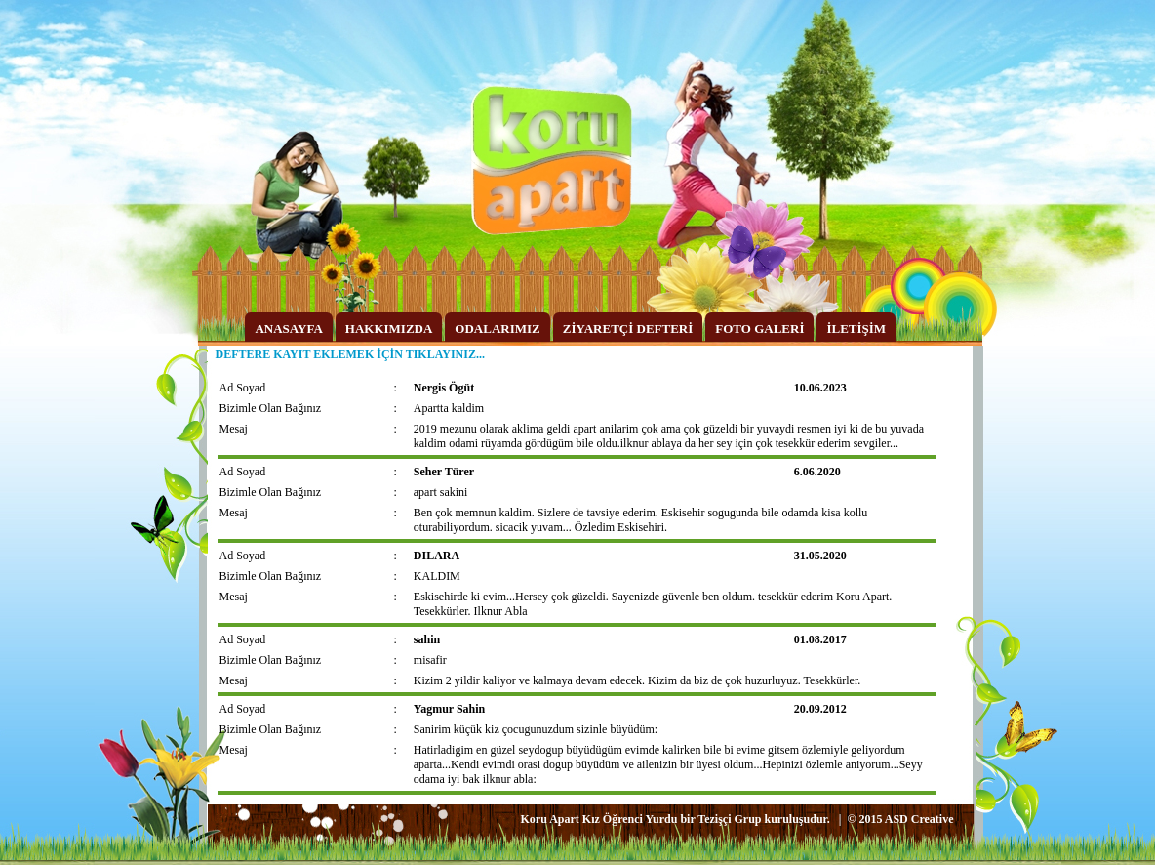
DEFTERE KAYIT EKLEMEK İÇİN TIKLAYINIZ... (350, 354)
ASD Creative (919, 819)
